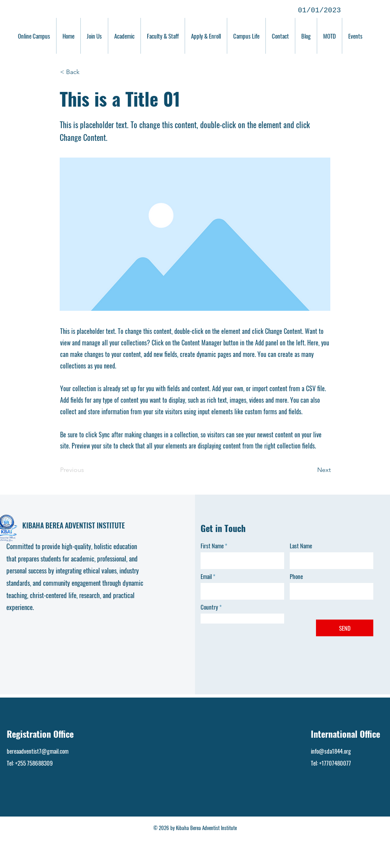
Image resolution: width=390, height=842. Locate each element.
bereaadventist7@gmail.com (37, 750)
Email (206, 576)
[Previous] (86, 470)
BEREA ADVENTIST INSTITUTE (85, 525)
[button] (86, 72)
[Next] (311, 470)
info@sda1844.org (331, 750)
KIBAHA (33, 525)
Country (209, 607)
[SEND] (344, 628)
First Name (212, 546)
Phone (296, 576)
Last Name (301, 546)
